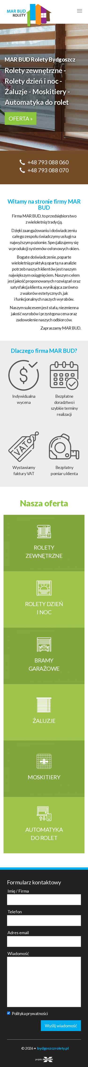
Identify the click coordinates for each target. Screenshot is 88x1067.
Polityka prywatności (27, 1013)
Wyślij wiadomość (61, 1025)
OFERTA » (20, 118)
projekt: (44, 1059)
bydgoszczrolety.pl (53, 1048)
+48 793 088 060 (48, 162)
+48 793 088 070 (48, 170)
